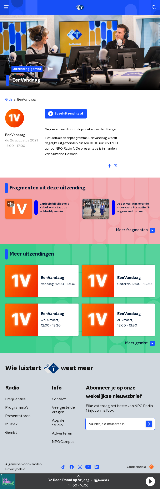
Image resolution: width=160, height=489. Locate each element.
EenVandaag (15, 135)
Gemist (11, 433)
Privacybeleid (15, 469)
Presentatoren (17, 416)
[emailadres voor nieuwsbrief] (120, 424)
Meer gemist (140, 343)
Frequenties (15, 399)
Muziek (11, 424)
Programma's (16, 408)
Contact (59, 399)
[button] (150, 481)
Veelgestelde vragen (63, 410)
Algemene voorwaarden (23, 464)
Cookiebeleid (136, 467)
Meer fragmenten (135, 230)
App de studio (58, 423)
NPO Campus (63, 442)
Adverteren (62, 433)
